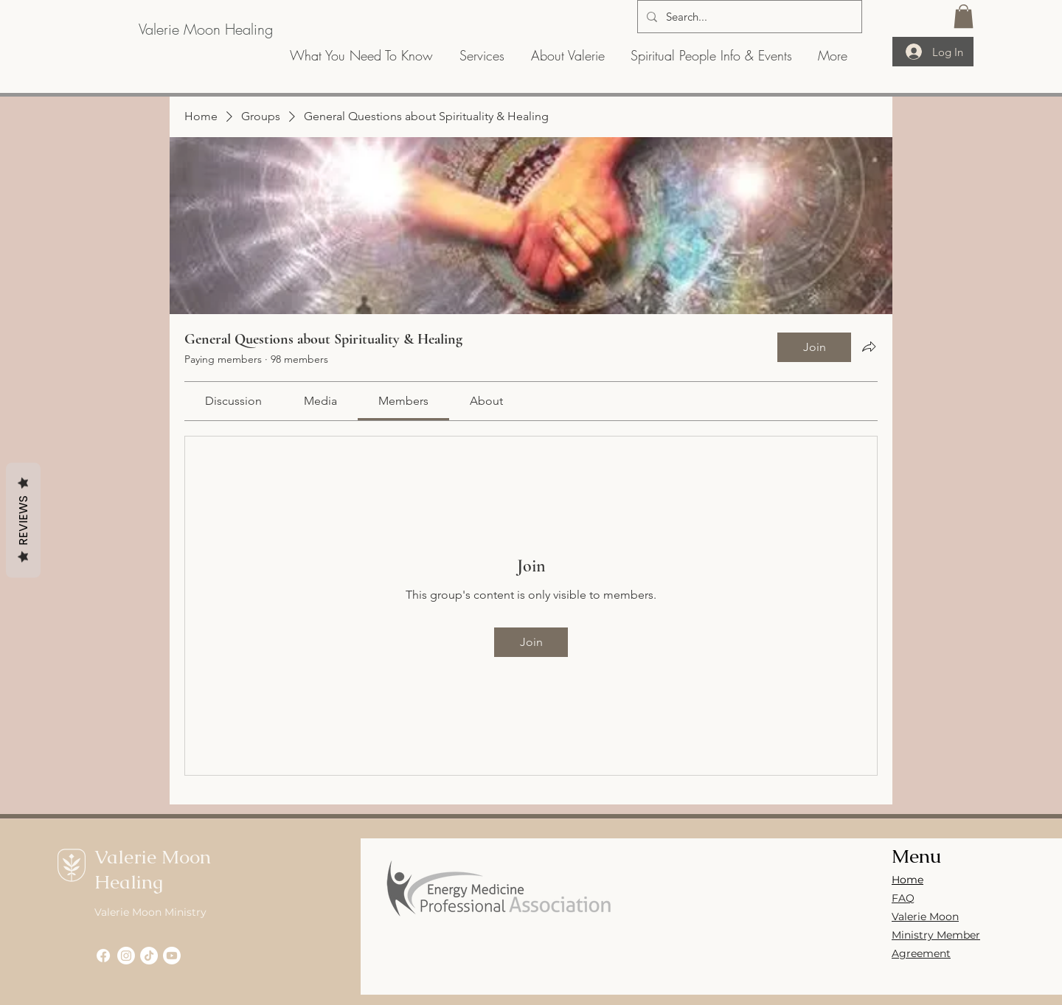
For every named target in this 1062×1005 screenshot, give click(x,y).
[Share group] (869, 346)
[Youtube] (172, 955)
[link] (233, 401)
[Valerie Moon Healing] (205, 29)
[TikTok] (149, 955)
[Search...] (748, 16)
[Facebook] (103, 955)
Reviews (23, 520)
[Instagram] (126, 955)
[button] (964, 16)
